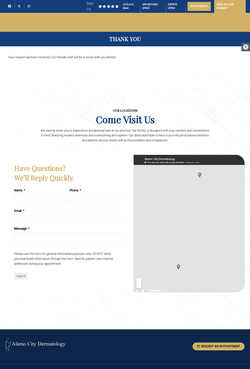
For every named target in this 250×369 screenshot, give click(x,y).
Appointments (199, 6)
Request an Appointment (218, 346)
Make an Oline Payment (225, 6)
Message (22, 228)
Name (19, 190)
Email (19, 211)
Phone (75, 190)
